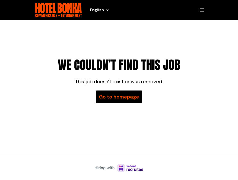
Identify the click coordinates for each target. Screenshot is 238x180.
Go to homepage (119, 97)
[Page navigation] (202, 10)
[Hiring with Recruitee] (119, 168)
